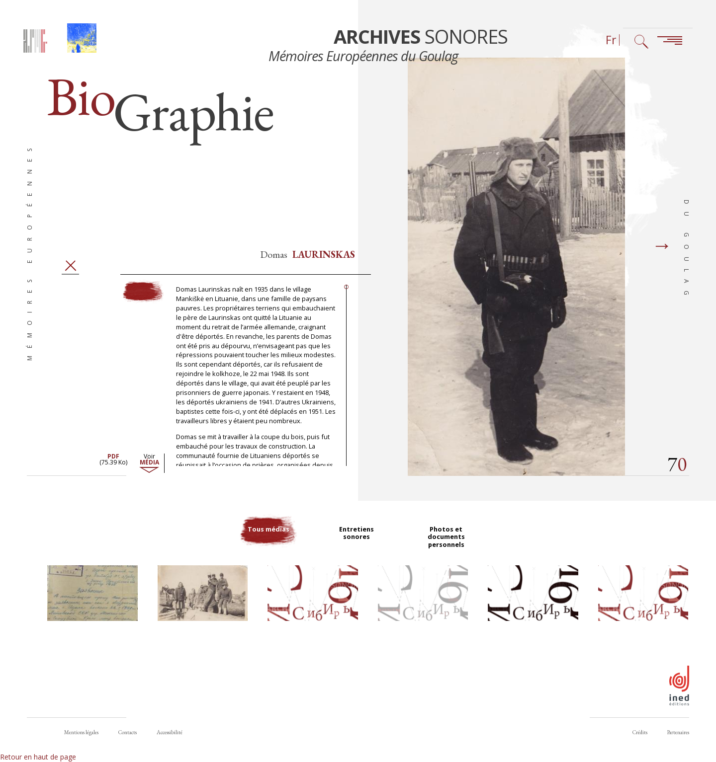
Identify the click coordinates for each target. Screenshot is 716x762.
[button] (92, 610)
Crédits (639, 732)
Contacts (127, 732)
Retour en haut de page (38, 757)
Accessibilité (169, 732)
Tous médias (269, 548)
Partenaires (678, 732)
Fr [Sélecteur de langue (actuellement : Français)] (611, 40)
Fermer (70, 280)
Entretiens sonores (358, 548)
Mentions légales (81, 732)
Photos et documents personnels (447, 552)
